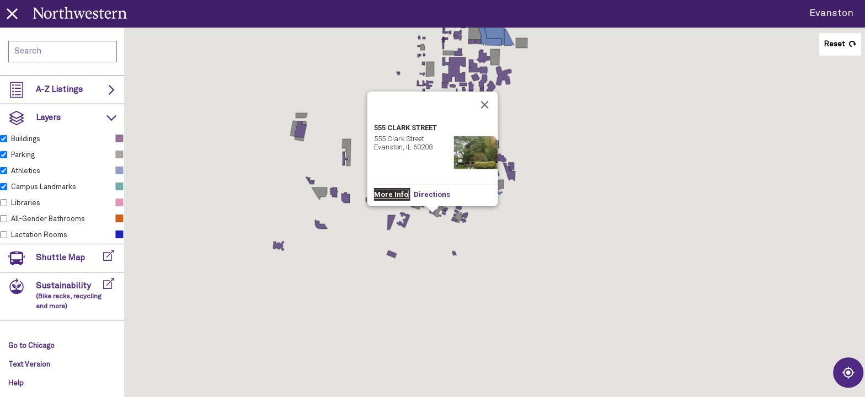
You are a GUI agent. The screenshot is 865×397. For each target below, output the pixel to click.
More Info (391, 194)
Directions (432, 194)
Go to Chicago (31, 346)
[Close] (485, 105)
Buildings (25, 139)
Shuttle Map (60, 258)
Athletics (25, 171)
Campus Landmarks (43, 187)
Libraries (25, 203)
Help (16, 383)
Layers (48, 118)
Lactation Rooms (39, 235)
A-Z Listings (59, 89)
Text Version (29, 364)
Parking (23, 155)
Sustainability (69, 296)
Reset (834, 44)
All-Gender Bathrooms (48, 219)
